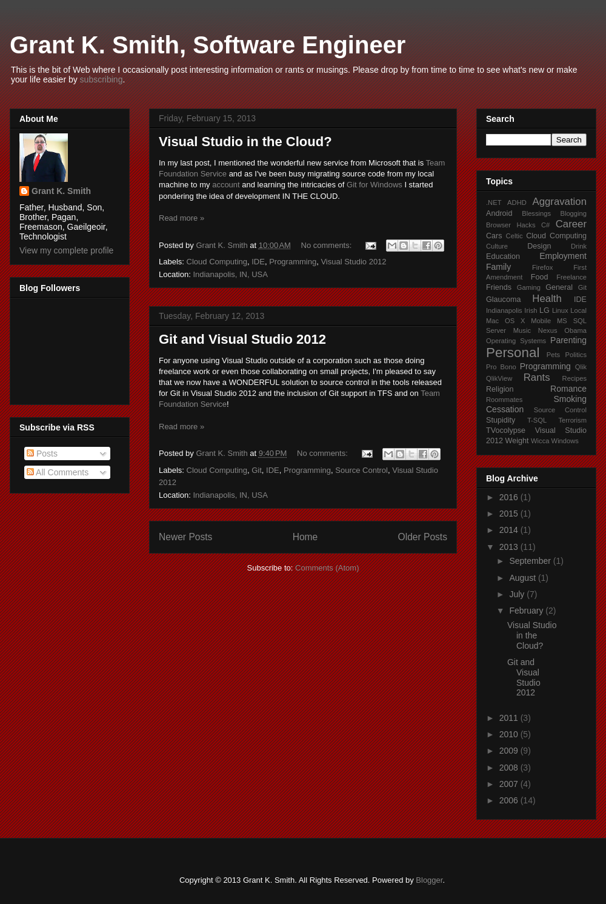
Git (256, 470)
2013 (510, 547)
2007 (510, 784)
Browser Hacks (511, 225)
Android (499, 213)
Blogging (573, 213)
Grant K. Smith (61, 191)
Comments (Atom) (327, 567)
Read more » (181, 218)
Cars (494, 236)
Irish (530, 310)
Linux (560, 310)
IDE (258, 261)
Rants (537, 377)
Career (571, 224)
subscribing (101, 79)
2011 (510, 718)
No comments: (327, 245)
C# (545, 225)
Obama (575, 330)
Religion (500, 389)
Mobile (541, 320)
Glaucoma (503, 299)
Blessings (536, 213)
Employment (563, 256)
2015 (510, 513)
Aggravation (559, 201)
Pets (553, 354)
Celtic (514, 235)
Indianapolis (504, 310)
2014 (510, 530)
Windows (565, 440)
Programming (292, 261)
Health (547, 298)
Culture (497, 246)
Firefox (542, 267)
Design (539, 246)
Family (498, 267)
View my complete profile (66, 250)
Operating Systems (516, 340)
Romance (568, 388)
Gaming (529, 287)
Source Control (361, 470)
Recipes (574, 378)
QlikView (499, 378)
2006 (510, 800)
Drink (579, 246)
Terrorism (572, 420)
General (559, 287)
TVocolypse (505, 430)
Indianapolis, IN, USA (230, 274)
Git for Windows (374, 184)
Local (578, 310)
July (518, 594)
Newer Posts (185, 537)
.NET (493, 202)
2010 (510, 734)
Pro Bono (501, 366)
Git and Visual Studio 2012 (242, 339)
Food (539, 277)
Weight (517, 441)
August (523, 578)
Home (305, 537)
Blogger (429, 880)
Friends (498, 287)
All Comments (57, 472)
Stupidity (500, 420)
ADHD (517, 202)
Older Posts (422, 537)
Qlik (581, 366)
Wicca (540, 440)
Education (503, 256)
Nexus (548, 330)
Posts (42, 453)
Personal (512, 352)
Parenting (568, 340)
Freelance (571, 277)
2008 (510, 767)
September (531, 561)
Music (522, 330)
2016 (510, 497)
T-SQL (537, 420)
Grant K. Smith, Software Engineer (207, 45)
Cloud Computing (217, 261)
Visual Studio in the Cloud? (245, 141)
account (226, 184)
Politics (576, 354)
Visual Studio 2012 (353, 261)
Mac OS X (505, 320)
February (527, 610)
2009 (510, 750)
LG (544, 310)
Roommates (504, 399)
